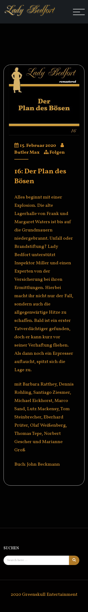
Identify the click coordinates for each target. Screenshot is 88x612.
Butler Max (26, 152)
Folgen (57, 152)
